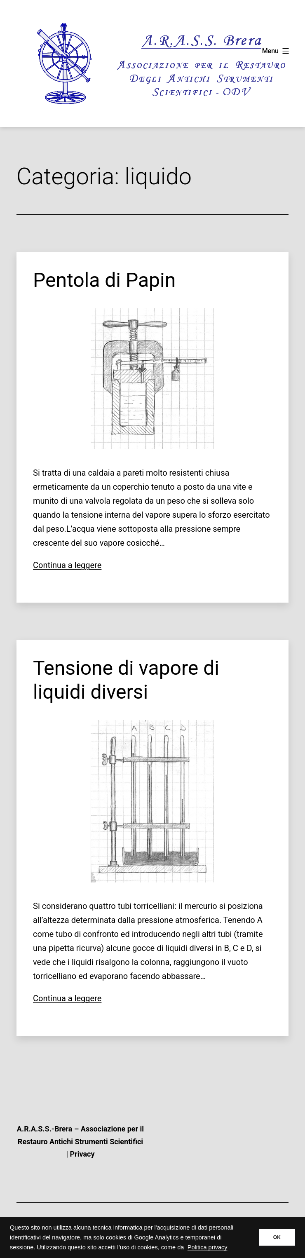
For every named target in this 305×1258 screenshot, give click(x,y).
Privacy (82, 1154)
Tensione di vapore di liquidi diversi (126, 680)
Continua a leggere (67, 565)
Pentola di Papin (104, 280)
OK (277, 1237)
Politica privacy (208, 1247)
